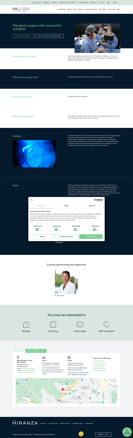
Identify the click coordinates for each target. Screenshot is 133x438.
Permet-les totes (91, 236)
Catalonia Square (100, 364)
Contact (43, 423)
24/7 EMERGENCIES (83, 2)
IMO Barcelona (19, 351)
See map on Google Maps (25, 372)
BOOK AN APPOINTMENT (23, 36)
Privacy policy (65, 423)
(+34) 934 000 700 (27, 368)
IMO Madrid (30, 351)
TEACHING (54, 2)
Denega (42, 236)
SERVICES (81, 9)
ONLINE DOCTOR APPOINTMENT (67, 2)
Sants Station (99, 361)
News (118, 9)
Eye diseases (62, 9)
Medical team (71, 9)
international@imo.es (28, 370)
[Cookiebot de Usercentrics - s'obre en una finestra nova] (95, 200)
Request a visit (103, 434)
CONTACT (102, 2)
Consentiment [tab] (41, 206)
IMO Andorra (41, 351)
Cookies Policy (77, 423)
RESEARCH (46, 2)
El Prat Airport (99, 366)
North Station (99, 363)
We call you (37, 2)
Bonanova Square (100, 368)
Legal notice (53, 423)
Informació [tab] (92, 206)
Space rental (93, 2)
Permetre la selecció (66, 236)
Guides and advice (91, 9)
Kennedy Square (100, 370)
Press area (89, 423)
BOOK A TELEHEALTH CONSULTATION (49, 36)
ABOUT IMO (111, 9)
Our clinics (102, 9)
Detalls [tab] (66, 206)
